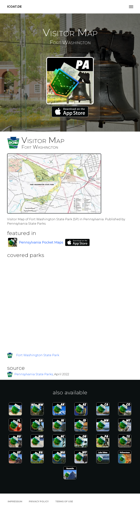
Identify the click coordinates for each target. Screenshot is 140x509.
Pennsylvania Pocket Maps (41, 242)
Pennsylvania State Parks (33, 374)
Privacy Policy (39, 501)
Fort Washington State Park (37, 355)
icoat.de (14, 6)
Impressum (15, 501)
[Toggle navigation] (131, 7)
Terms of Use (64, 501)
